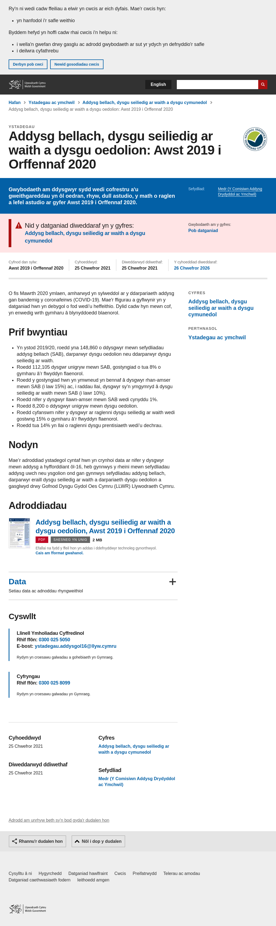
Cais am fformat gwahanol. (60, 553)
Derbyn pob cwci (28, 64)
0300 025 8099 (54, 683)
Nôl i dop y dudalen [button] (102, 841)
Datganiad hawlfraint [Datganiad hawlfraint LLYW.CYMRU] (88, 873)
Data (17, 581)
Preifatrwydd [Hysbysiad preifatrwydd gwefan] (145, 873)
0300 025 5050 (54, 639)
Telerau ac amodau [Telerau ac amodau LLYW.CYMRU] (181, 873)
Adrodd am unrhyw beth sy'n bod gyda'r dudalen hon (59, 820)
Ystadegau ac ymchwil (52, 102)
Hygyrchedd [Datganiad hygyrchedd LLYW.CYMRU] (50, 873)
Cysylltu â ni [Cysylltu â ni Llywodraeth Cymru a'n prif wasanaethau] (20, 873)
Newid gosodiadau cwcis (76, 64)
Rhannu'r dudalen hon (41, 841)
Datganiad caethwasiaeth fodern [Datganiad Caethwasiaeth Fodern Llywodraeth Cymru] (40, 880)
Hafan (14, 102)
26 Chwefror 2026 (192, 268)
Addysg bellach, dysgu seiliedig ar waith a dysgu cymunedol (144, 102)
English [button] (158, 84)
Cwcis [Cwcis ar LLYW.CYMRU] (120, 873)
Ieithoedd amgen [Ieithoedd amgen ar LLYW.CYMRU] (93, 880)
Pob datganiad (203, 230)
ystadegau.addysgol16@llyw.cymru (75, 646)
